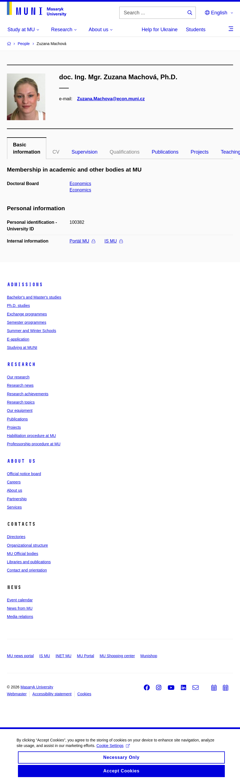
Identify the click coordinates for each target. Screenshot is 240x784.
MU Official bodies (22, 553)
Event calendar (20, 600)
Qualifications (124, 152)
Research (21, 364)
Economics (80, 183)
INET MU (63, 656)
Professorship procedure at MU (33, 444)
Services (14, 507)
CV (55, 152)
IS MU (113, 241)
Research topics (21, 402)
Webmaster (17, 694)
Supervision (84, 152)
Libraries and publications (29, 562)
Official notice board (24, 474)
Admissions (25, 284)
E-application (18, 339)
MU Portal (85, 656)
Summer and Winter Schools (31, 330)
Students (195, 29)
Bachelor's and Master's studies (34, 297)
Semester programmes (26, 322)
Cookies (84, 694)
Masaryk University (36, 687)
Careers (14, 482)
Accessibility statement (52, 694)
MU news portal (20, 656)
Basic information (26, 148)
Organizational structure (27, 545)
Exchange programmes (27, 314)
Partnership (17, 499)
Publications (165, 152)
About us (21, 461)
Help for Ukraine (160, 29)
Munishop (148, 656)
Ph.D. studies (18, 305)
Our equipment (20, 410)
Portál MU (82, 241)
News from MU (20, 608)
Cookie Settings (113, 752)
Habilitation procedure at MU (31, 435)
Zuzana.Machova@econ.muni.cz (111, 98)
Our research (18, 377)
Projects (200, 152)
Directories (16, 537)
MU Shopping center (117, 656)
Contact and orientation (27, 570)
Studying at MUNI (22, 347)
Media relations (20, 616)
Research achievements (27, 394)
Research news (20, 385)
